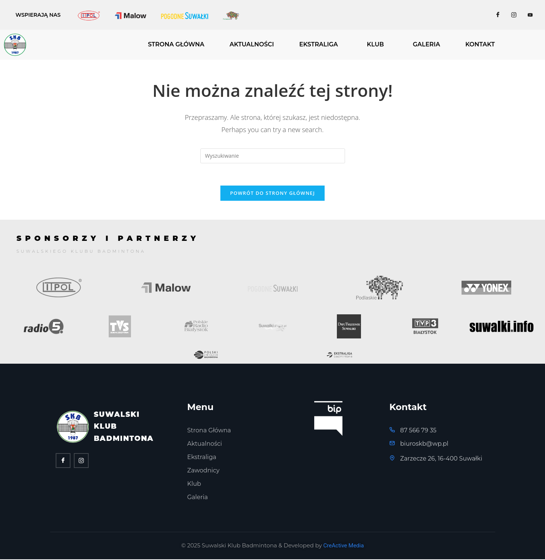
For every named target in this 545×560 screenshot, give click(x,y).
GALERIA (426, 44)
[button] (320, 44)
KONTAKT (480, 44)
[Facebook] (497, 14)
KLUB (375, 44)
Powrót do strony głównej (272, 193)
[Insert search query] (272, 155)
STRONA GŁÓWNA (176, 44)
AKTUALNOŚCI (252, 44)
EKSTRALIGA (318, 44)
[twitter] (81, 460)
